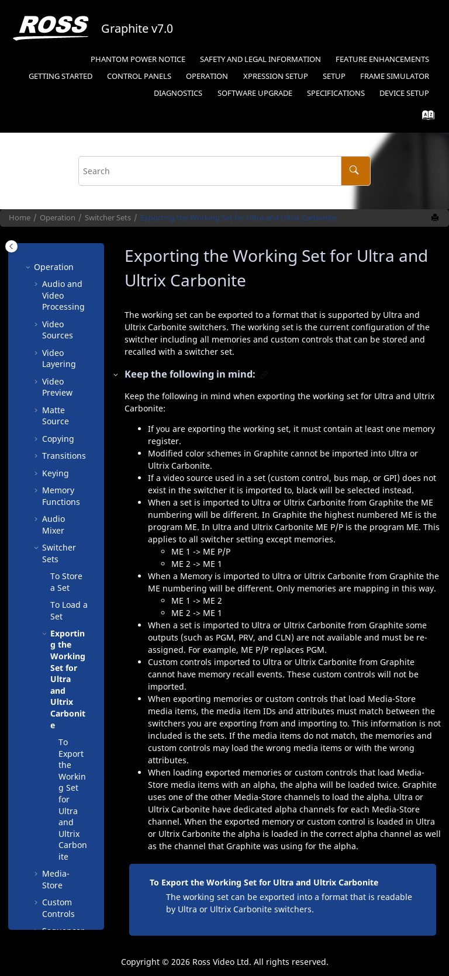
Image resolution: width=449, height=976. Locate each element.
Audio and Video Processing (63, 270)
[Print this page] (436, 218)
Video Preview (57, 362)
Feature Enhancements (382, 59)
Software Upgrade (254, 93)
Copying (58, 413)
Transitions (64, 430)
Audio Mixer (53, 499)
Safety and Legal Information (260, 59)
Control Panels (139, 76)
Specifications (336, 93)
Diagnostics (178, 93)
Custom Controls (58, 882)
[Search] (356, 171)
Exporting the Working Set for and (238, 218)
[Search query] (224, 171)
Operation (207, 76)
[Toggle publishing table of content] (11, 246)
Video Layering (59, 333)
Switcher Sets (108, 218)
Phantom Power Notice (138, 59)
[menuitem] (137, 59)
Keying (55, 448)
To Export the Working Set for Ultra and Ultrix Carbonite (264, 882)
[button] (37, 259)
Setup (275, 76)
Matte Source (55, 390)
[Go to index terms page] (425, 117)
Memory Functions (61, 470)
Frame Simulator (394, 76)
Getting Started (60, 76)
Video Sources (57, 304)
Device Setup (404, 93)
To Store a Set (66, 556)
